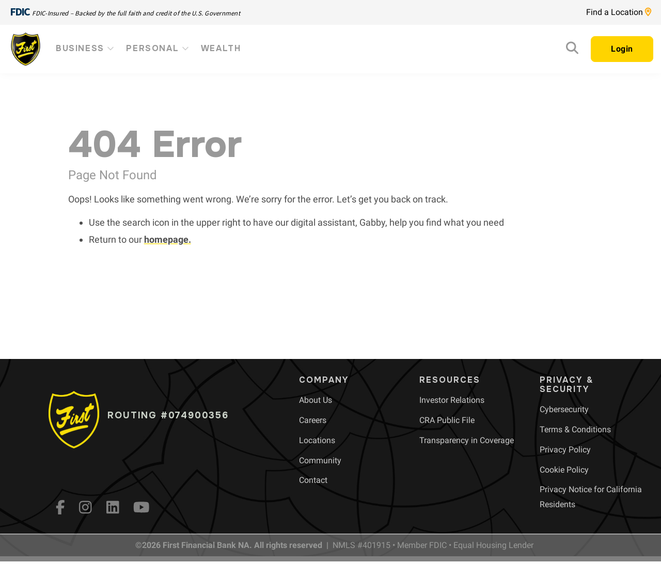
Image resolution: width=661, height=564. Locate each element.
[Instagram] (85, 507)
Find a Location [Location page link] (618, 12)
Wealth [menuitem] (221, 48)
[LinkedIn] (113, 507)
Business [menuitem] (86, 48)
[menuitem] (315, 400)
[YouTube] (141, 507)
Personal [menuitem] (158, 48)
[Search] (572, 50)
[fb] (60, 507)
